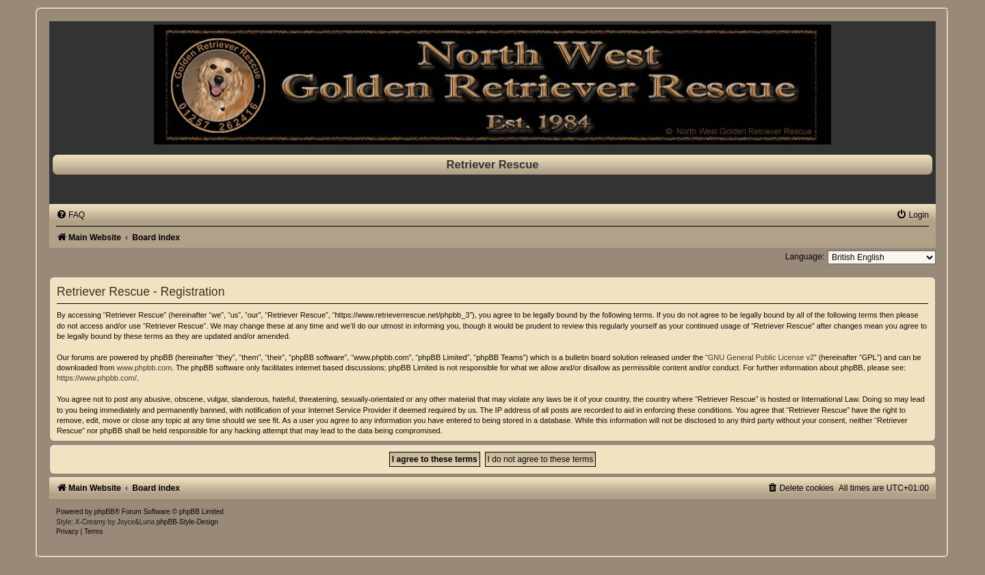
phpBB (104, 511)
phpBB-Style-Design (187, 522)
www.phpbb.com (144, 367)
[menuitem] (70, 215)
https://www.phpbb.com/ (97, 378)
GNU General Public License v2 (761, 357)
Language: (804, 256)
